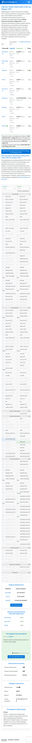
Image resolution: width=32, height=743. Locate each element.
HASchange (7, 617)
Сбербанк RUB (8, 270)
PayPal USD (8, 250)
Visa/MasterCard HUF (10, 522)
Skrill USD (7, 447)
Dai (6, 401)
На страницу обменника (16, 656)
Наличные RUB (9, 299)
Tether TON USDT (9, 228)
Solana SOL (7, 238)
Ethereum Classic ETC (10, 389)
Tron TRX (7, 231)
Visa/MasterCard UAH (10, 293)
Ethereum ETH (8, 202)
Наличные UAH (9, 305)
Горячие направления (23, 191)
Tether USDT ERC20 (10, 219)
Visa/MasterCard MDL (10, 519)
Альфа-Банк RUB (9, 273)
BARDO (11, 636)
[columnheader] (5, 48)
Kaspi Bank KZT (9, 283)
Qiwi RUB (7, 421)
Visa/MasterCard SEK (10, 528)
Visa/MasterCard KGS (10, 536)
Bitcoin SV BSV (8, 313)
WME (6, 418)
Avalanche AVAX (9, 407)
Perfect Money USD (10, 424)
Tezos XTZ (7, 398)
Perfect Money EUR (10, 427)
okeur (6, 580)
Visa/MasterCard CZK (10, 533)
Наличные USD (9, 296)
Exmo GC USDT (8, 413)
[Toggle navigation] (29, 2)
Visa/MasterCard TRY (10, 525)
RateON (8, 600)
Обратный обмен (25, 41)
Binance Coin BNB (9, 378)
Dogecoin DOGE (9, 213)
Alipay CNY (7, 255)
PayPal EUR (8, 444)
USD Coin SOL (8, 372)
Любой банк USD (9, 258)
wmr (6, 575)
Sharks (6, 625)
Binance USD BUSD (9, 392)
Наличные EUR (9, 302)
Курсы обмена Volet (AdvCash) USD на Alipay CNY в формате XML (16, 151)
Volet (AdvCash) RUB (10, 453)
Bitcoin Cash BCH (9, 199)
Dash (6, 216)
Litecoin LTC (8, 205)
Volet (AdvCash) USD (10, 252)
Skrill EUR (7, 450)
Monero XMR (8, 211)
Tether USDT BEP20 (10, 225)
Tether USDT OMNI (9, 387)
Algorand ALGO (9, 395)
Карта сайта (4, 739)
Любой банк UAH (9, 264)
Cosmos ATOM (8, 384)
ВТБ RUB (7, 280)
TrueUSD (7, 375)
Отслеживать (13, 41)
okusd (6, 577)
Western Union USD (10, 567)
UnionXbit (8, 592)
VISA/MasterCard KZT (10, 512)
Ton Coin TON (8, 241)
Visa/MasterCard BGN (10, 544)
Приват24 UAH (8, 486)
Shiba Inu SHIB (8, 381)
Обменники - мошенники (13, 739)
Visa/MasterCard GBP (10, 506)
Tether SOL (8, 362)
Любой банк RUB (9, 261)
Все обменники (16, 605)
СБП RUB (7, 267)
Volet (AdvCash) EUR (10, 456)
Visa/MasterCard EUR (10, 496)
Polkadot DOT (8, 404)
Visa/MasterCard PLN (10, 531)
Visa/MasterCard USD (10, 286)
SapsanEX (7, 621)
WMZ (6, 244)
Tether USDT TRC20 (10, 222)
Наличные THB (9, 561)
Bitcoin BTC (8, 196)
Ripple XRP (8, 208)
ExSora (8, 596)
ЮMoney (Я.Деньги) (10, 247)
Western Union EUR (10, 569)
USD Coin (7, 365)
